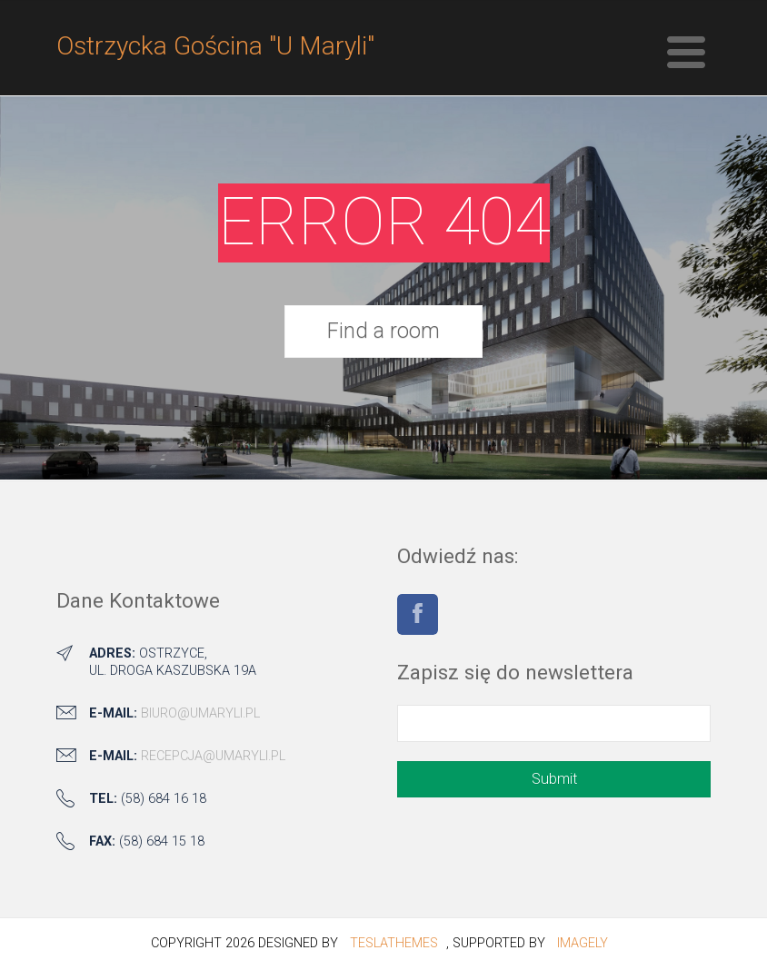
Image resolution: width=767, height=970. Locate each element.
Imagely (582, 943)
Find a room (383, 330)
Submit (554, 778)
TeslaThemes (394, 943)
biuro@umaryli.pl (200, 713)
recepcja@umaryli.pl (213, 756)
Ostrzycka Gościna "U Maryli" (215, 46)
